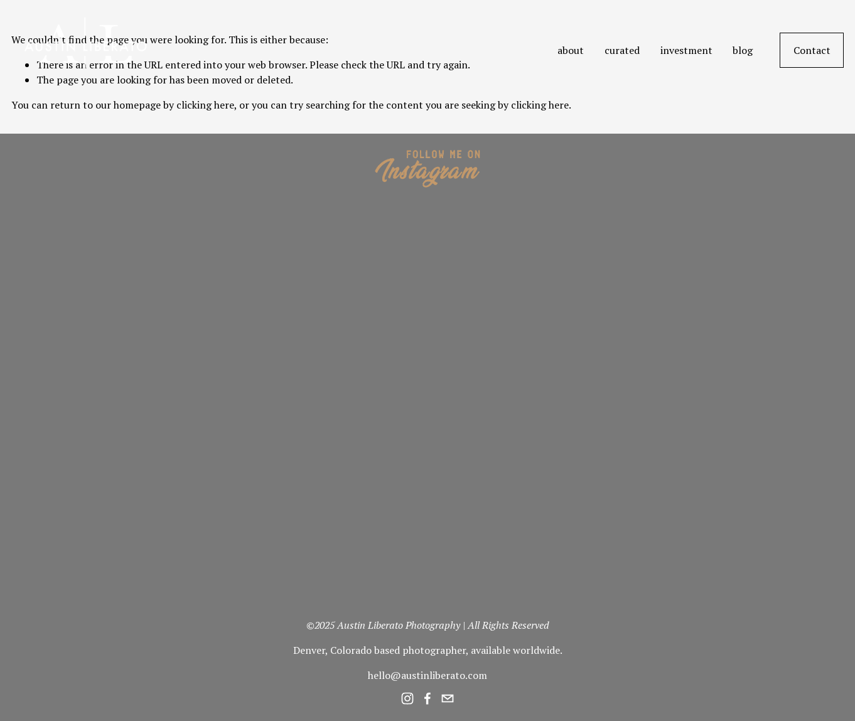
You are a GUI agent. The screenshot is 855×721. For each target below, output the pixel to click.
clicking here (205, 105)
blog (743, 50)
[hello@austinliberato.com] (447, 698)
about (570, 50)
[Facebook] (427, 698)
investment (686, 50)
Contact (812, 50)
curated (622, 50)
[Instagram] (407, 698)
